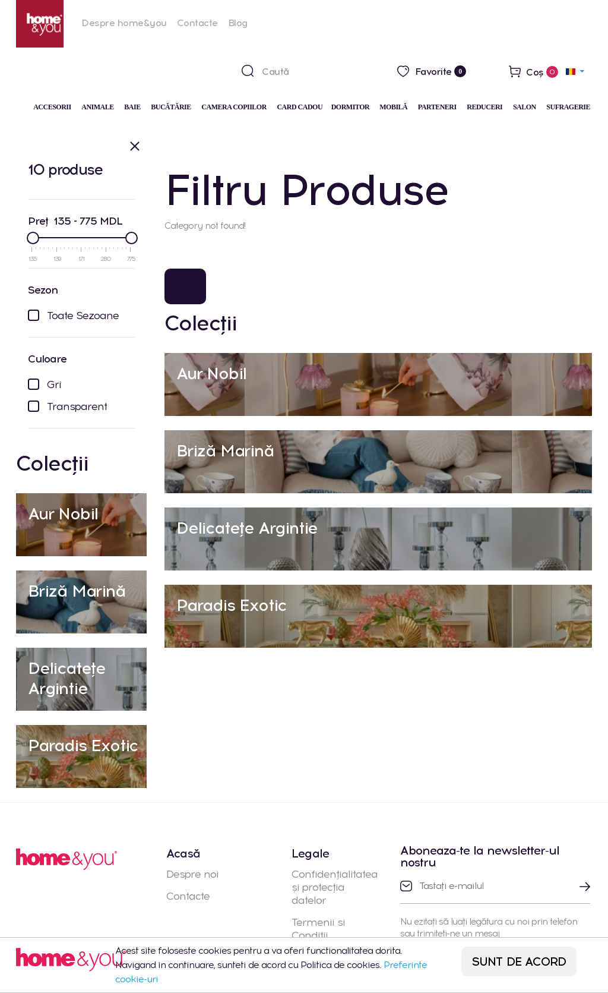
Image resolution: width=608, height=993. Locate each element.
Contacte (197, 23)
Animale (97, 107)
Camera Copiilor (234, 107)
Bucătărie (171, 107)
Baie (132, 107)
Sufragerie (568, 107)
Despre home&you (124, 23)
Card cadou (299, 107)
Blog (238, 23)
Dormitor (351, 107)
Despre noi (192, 874)
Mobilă (393, 107)
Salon (524, 107)
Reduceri (484, 107)
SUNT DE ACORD (519, 961)
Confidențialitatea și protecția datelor (335, 887)
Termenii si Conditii (318, 929)
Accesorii (52, 107)
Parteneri (437, 107)
